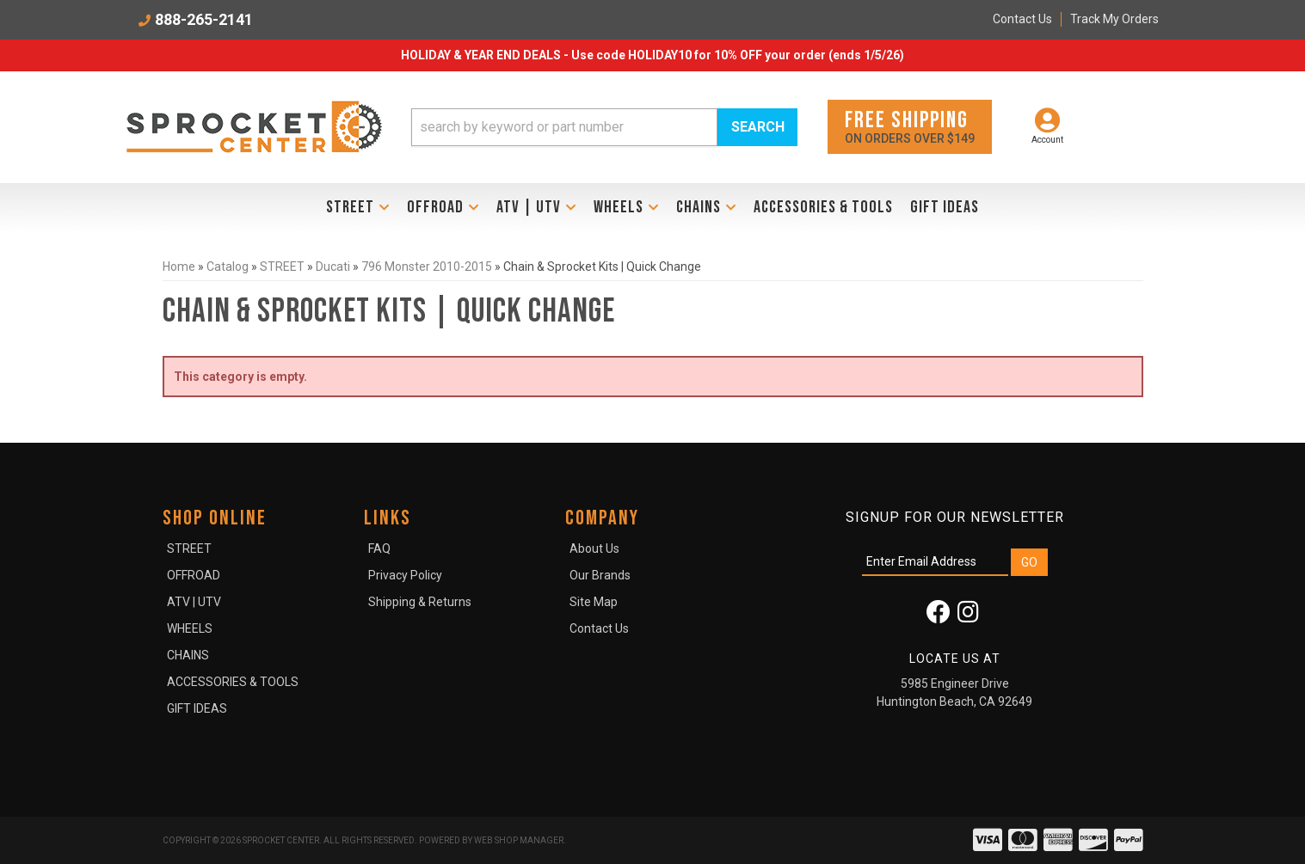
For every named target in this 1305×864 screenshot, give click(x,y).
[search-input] (564, 127)
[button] (604, 127)
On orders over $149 (910, 126)
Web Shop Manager (518, 840)
